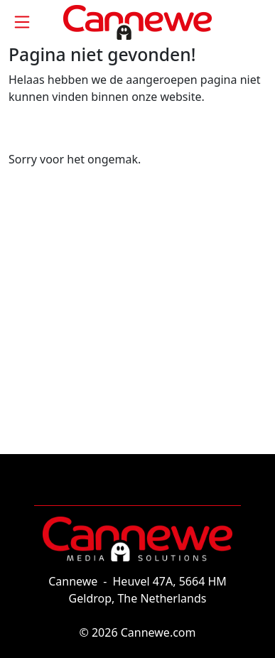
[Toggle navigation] (22, 22)
